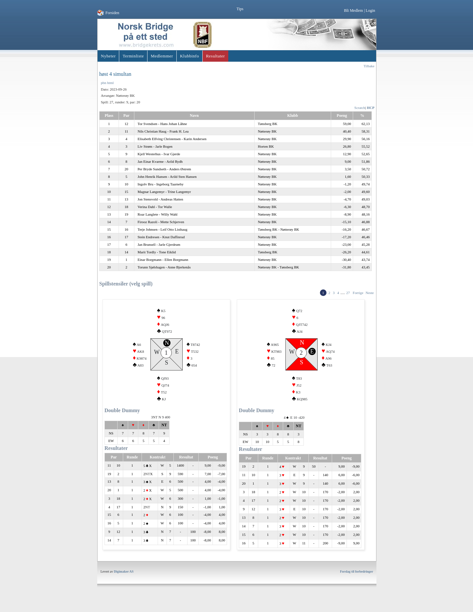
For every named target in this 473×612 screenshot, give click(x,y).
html (110, 83)
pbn (103, 83)
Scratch (359, 108)
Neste (370, 293)
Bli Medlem (353, 10)
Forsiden (112, 13)
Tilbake (369, 66)
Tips (239, 9)
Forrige (358, 293)
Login (370, 10)
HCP (370, 108)
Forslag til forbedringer (356, 582)
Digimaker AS (124, 582)
